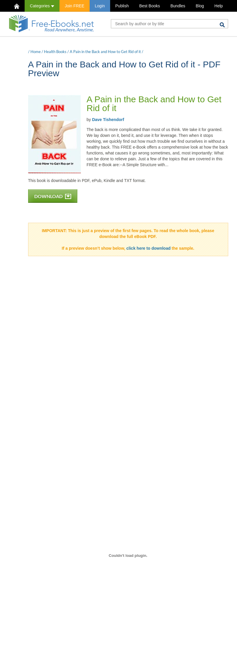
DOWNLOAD (52, 196)
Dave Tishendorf (108, 119)
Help (218, 6)
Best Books (149, 6)
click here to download (148, 248)
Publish (122, 6)
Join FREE (74, 6)
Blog (200, 6)
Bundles (177, 6)
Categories (42, 6)
